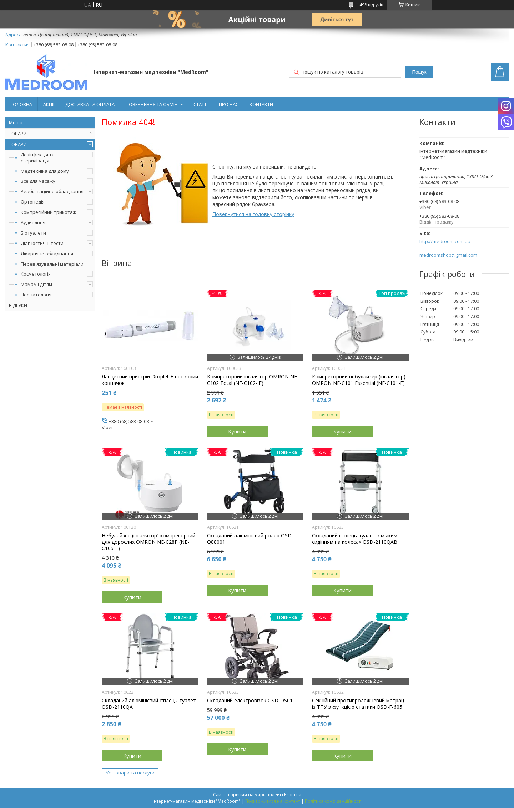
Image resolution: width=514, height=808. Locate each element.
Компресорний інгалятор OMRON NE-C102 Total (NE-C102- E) (253, 379)
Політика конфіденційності (333, 801)
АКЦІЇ (48, 104)
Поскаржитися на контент (272, 801)
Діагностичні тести (42, 243)
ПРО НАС (228, 104)
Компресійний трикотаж (48, 212)
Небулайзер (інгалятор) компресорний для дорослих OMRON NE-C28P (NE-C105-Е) (148, 542)
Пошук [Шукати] (419, 72)
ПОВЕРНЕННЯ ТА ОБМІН (152, 104)
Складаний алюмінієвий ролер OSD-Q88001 (250, 538)
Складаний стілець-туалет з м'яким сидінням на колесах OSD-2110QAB (354, 538)
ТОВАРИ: (18, 144)
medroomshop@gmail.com (448, 255)
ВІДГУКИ (18, 305)
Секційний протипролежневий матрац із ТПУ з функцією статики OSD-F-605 (358, 703)
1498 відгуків (370, 5)
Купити (237, 431)
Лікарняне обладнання (47, 253)
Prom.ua (292, 795)
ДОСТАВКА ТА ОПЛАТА (90, 104)
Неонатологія (36, 294)
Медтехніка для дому (45, 171)
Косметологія (36, 274)
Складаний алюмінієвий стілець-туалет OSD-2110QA (149, 703)
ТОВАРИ (18, 133)
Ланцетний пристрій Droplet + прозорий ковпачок (150, 379)
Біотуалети (33, 233)
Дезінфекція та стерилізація (38, 157)
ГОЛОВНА (21, 104)
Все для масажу (38, 181)
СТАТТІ (200, 104)
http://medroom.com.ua (444, 242)
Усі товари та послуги (130, 772)
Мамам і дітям (36, 284)
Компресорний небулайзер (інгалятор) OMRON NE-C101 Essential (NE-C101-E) (358, 379)
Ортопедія (33, 202)
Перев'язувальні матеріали (52, 264)
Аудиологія (33, 222)
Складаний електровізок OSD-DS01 (250, 700)
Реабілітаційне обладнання (52, 191)
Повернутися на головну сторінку (253, 214)
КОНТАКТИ (261, 104)
